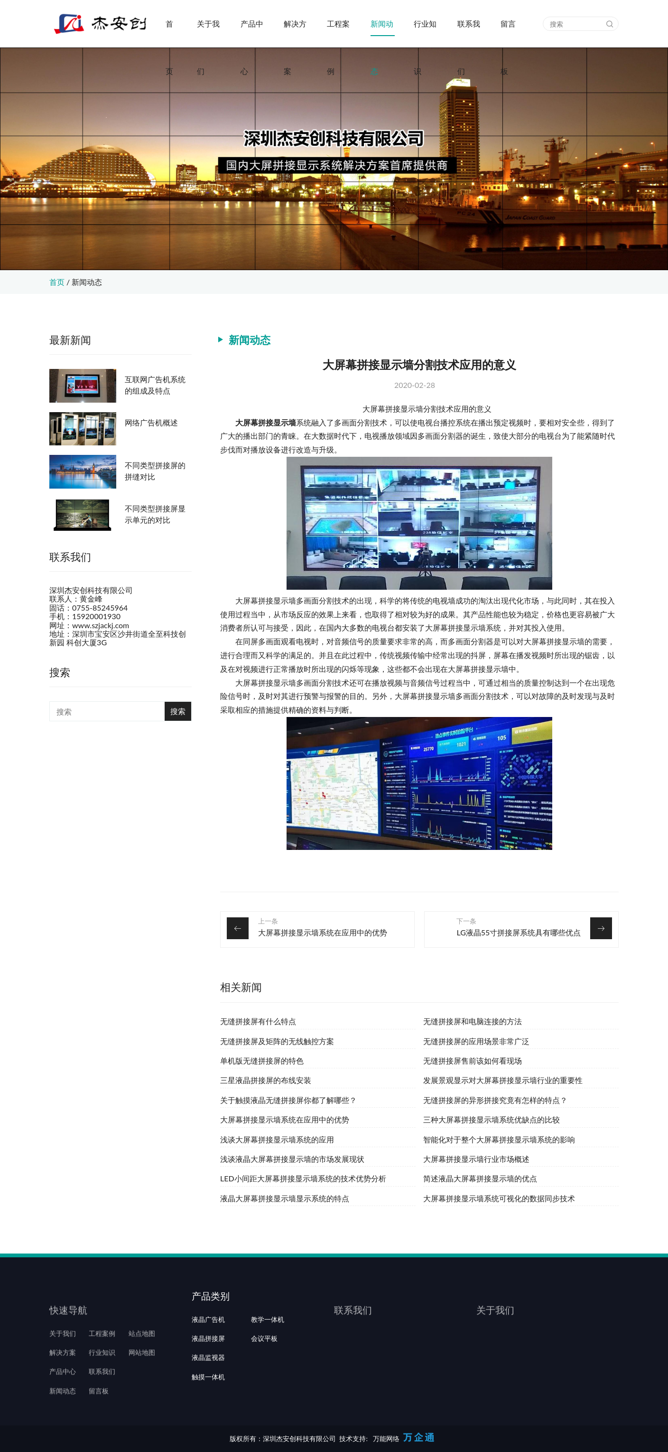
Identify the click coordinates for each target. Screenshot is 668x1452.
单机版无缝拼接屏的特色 (262, 1060)
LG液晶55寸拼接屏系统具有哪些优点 (518, 932)
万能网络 (386, 1438)
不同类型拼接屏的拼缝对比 (155, 471)
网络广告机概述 (151, 422)
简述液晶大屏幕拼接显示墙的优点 (480, 1178)
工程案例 (338, 33)
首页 (169, 33)
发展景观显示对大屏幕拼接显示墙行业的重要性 (503, 1079)
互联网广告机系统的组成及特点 (155, 385)
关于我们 (208, 33)
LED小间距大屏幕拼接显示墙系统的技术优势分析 (303, 1178)
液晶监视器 (208, 1399)
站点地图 (142, 1361)
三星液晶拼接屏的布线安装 (265, 1079)
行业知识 (425, 33)
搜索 (178, 711)
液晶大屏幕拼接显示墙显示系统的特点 (284, 1198)
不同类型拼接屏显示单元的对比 (155, 514)
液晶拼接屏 (208, 1380)
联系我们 (468, 33)
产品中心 (252, 33)
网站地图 (142, 1380)
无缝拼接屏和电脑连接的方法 (472, 1021)
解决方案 (295, 33)
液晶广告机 (208, 1361)
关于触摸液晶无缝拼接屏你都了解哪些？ (288, 1099)
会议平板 (264, 1380)
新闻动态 (382, 33)
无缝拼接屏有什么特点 (258, 1021)
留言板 (508, 33)
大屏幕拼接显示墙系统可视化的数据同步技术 (499, 1198)
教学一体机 (267, 1361)
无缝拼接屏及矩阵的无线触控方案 (277, 1041)
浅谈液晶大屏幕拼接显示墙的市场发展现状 (292, 1158)
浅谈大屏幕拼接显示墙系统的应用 (277, 1139)
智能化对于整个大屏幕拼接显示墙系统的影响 (499, 1139)
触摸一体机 (208, 1418)
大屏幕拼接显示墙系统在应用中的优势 (322, 932)
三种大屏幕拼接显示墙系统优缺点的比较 (491, 1119)
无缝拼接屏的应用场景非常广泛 (476, 1041)
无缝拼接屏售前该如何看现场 (472, 1060)
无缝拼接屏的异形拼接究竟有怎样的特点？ (495, 1099)
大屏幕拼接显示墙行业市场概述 (476, 1158)
